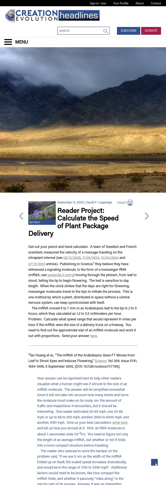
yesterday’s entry (60, 275)
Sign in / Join (98, 3)
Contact (156, 3)
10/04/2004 (110, 258)
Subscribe (129, 31)
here (93, 336)
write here (120, 423)
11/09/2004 (90, 258)
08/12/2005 (72, 258)
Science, (101, 361)
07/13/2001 (36, 264)
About (140, 3)
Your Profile (120, 3)
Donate (151, 31)
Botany (34, 222)
